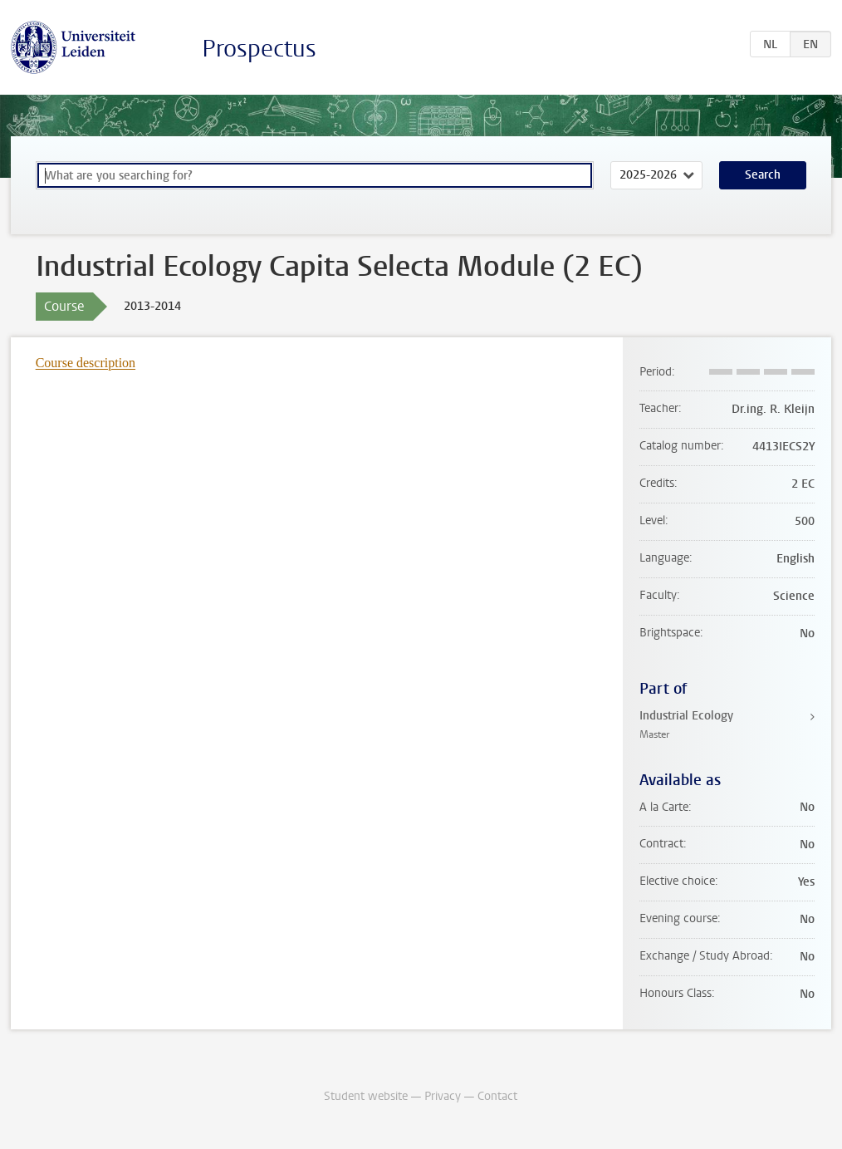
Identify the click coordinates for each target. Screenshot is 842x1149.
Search (763, 175)
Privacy (442, 1096)
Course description (85, 363)
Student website (366, 1096)
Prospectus (259, 48)
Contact (497, 1096)
